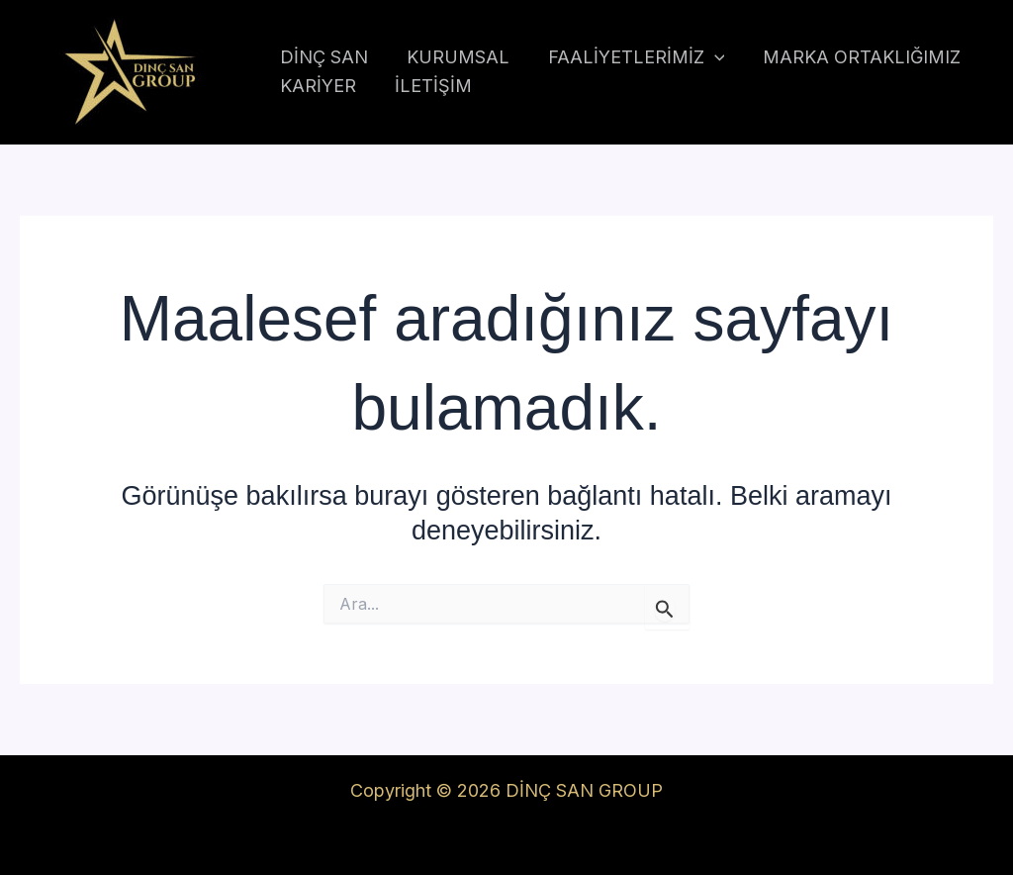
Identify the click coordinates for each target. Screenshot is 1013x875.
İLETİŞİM (428, 85)
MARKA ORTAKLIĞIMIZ (852, 57)
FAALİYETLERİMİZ (628, 58)
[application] (706, 58)
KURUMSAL (453, 57)
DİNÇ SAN (322, 57)
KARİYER (316, 85)
